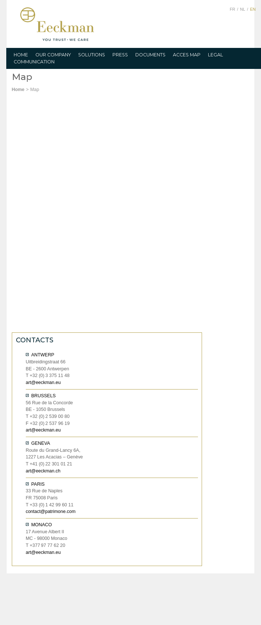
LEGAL (215, 54)
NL (242, 9)
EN (252, 9)
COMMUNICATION (34, 61)
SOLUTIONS (91, 54)
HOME (21, 54)
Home (18, 89)
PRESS (120, 54)
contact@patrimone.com (51, 511)
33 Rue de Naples (44, 490)
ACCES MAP (187, 54)
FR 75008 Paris (42, 497)
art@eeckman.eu (43, 382)
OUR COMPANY (53, 54)
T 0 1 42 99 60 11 (49, 504)
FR (232, 9)
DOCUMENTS (150, 54)
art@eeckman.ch (43, 471)
